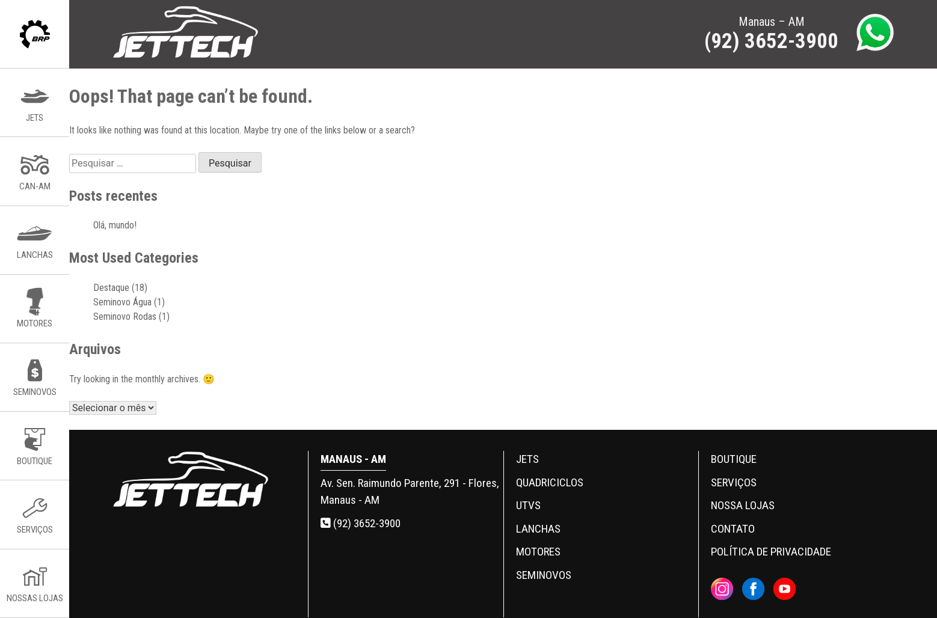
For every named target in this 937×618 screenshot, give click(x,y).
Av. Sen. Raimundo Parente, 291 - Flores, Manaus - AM (410, 491)
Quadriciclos (549, 482)
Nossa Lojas (743, 505)
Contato (733, 529)
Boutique (734, 459)
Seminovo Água (122, 302)
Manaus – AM (771, 34)
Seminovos (543, 575)
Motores (538, 551)
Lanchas (538, 529)
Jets (527, 459)
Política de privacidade (771, 551)
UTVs (528, 505)
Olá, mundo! (115, 225)
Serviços (734, 482)
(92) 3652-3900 (361, 523)
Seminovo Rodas (124, 316)
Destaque (111, 287)
